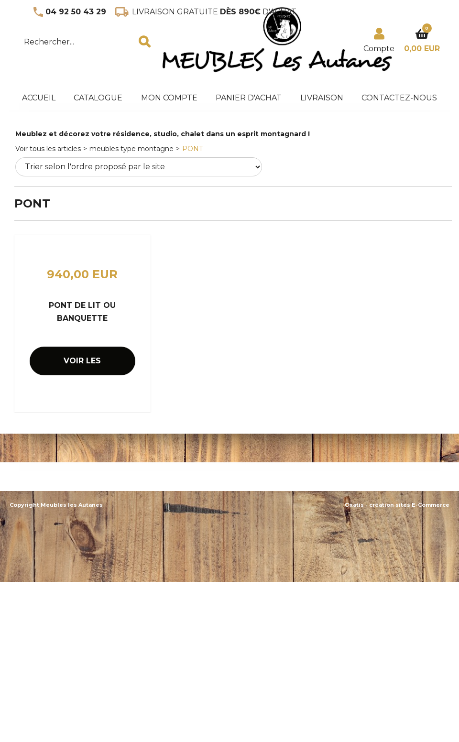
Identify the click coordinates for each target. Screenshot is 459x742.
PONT (192, 148)
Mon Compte (169, 97)
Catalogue (98, 97)
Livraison (321, 97)
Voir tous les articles (48, 148)
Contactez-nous (399, 97)
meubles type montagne (131, 148)
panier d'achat (249, 97)
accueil (38, 97)
